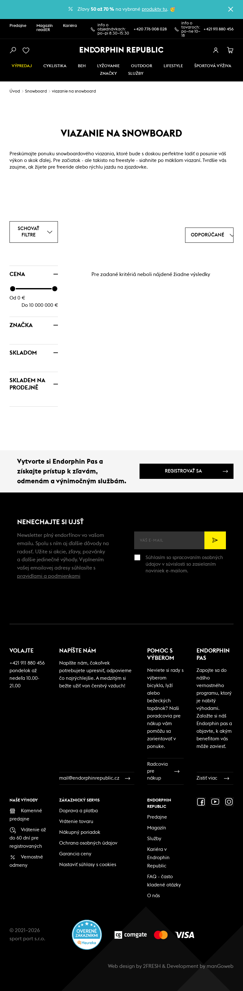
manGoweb (220, 966)
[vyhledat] (13, 50)
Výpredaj (22, 66)
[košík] (230, 50)
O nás (153, 895)
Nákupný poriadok (79, 832)
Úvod (14, 91)
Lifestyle (173, 66)
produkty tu (154, 9)
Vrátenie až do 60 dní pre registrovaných (27, 838)
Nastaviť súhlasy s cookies (87, 864)
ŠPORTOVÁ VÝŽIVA (212, 66)
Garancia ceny (75, 854)
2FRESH (152, 966)
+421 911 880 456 (218, 29)
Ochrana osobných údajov (88, 843)
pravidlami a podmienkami (48, 576)
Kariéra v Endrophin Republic (158, 857)
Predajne (17, 26)
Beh (82, 66)
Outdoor (141, 66)
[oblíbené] (27, 50)
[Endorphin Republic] (122, 50)
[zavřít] (231, 9)
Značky (108, 74)
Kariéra (70, 26)
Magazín (156, 828)
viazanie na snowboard (74, 91)
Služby (154, 838)
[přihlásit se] (216, 50)
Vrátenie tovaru (76, 821)
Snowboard (36, 91)
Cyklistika (54, 66)
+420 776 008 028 (150, 29)
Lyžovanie (108, 66)
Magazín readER (44, 28)
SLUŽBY (135, 74)
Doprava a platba (78, 810)
